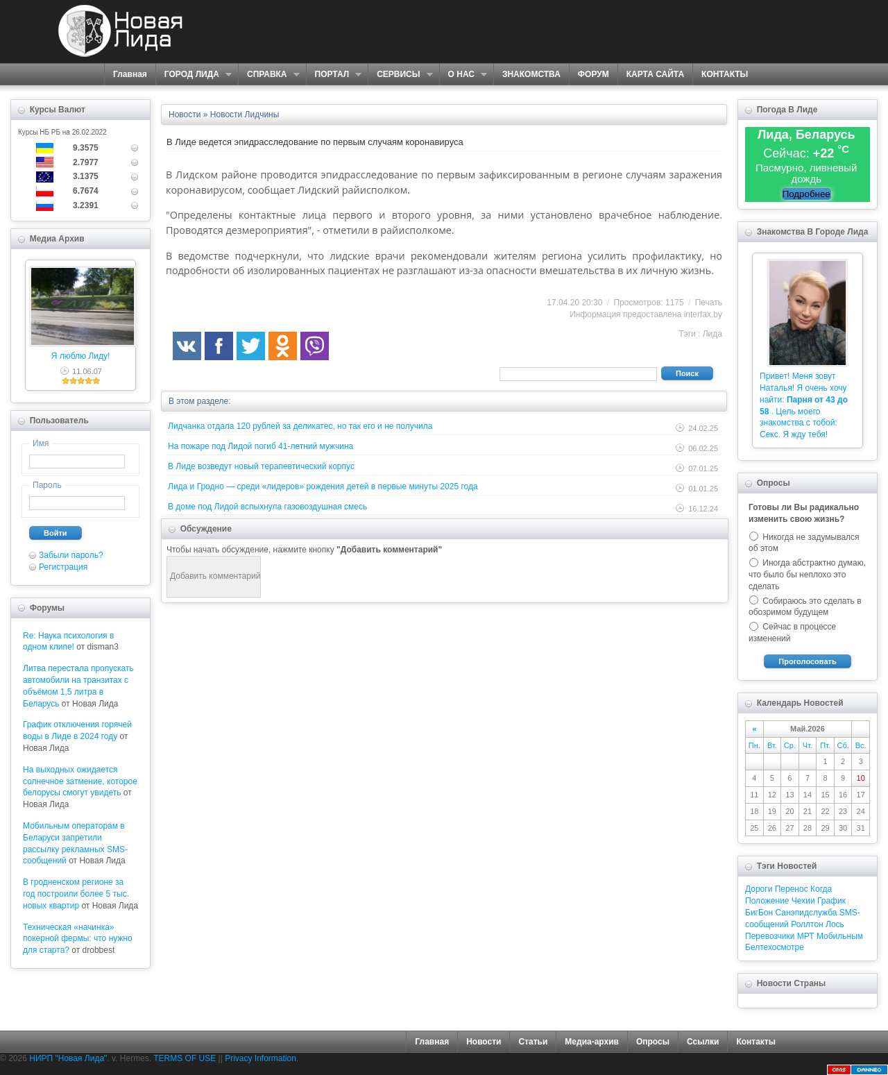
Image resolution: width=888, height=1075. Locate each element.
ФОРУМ (593, 74)
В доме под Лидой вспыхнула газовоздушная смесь (267, 506)
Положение (767, 901)
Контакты (756, 1042)
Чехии (803, 901)
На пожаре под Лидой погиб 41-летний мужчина (260, 446)
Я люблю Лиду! (80, 356)
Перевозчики (769, 936)
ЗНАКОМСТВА (531, 74)
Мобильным (840, 936)
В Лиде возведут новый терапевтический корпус (261, 466)
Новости (483, 1042)
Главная (130, 74)
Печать (708, 302)
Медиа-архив (592, 1042)
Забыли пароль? (71, 555)
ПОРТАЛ (334, 74)
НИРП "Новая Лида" (68, 1058)
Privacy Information (260, 1058)
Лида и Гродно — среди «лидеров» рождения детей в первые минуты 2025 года (323, 486)
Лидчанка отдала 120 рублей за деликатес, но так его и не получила (300, 426)
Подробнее (806, 194)
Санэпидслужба (806, 912)
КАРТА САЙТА (655, 74)
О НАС (463, 74)
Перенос (791, 889)
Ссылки (703, 1042)
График (831, 901)
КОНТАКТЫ (724, 74)
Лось (835, 924)
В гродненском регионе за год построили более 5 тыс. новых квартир (76, 894)
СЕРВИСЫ (400, 74)
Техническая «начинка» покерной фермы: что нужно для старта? (78, 939)
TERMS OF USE (184, 1058)
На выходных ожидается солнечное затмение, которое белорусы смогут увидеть (80, 781)
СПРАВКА (269, 74)
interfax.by (703, 314)
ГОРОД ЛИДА (193, 74)
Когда (821, 889)
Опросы (652, 1042)
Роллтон (807, 924)
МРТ (805, 936)
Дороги (758, 889)
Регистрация (63, 567)
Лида (712, 334)
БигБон (759, 912)
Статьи (532, 1042)
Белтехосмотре (774, 947)
